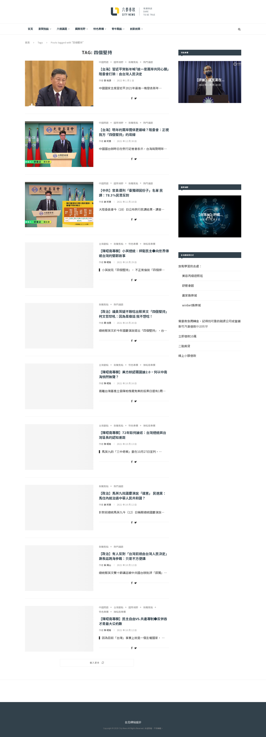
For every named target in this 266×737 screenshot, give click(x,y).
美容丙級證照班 (192, 275)
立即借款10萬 (187, 336)
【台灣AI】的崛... (210, 214)
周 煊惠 (107, 322)
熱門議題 (148, 62)
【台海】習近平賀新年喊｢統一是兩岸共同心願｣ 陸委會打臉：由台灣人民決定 (134, 71)
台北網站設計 (133, 722)
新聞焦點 (43, 28)
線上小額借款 (187, 355)
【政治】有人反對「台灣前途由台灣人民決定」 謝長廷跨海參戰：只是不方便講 (134, 556)
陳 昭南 (107, 262)
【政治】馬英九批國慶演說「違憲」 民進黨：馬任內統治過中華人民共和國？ (132, 495)
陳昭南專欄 (149, 243)
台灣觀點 (104, 243)
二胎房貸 (184, 346)
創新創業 (135, 28)
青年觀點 (117, 28)
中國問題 (104, 62)
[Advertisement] (209, 144)
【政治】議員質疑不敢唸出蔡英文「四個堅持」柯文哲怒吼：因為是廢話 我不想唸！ (134, 314)
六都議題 (62, 28)
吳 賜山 (107, 565)
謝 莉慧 (107, 141)
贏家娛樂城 (189, 295)
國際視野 (80, 28)
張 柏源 (107, 80)
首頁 (30, 28)
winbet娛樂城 (191, 305)
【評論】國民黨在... (209, 79)
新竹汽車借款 (187, 326)
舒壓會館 (188, 285)
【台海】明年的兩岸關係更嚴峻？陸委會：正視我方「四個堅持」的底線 (134, 132)
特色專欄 (98, 28)
